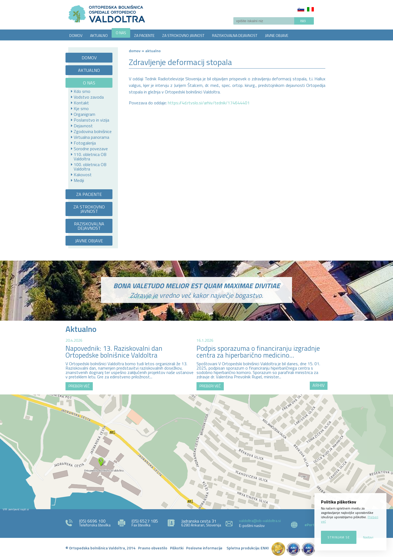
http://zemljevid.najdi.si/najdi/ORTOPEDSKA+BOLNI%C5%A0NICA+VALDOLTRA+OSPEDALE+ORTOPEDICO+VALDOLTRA (196, 451)
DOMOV (75, 35)
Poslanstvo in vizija (91, 120)
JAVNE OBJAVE (276, 35)
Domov (135, 51)
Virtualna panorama (91, 137)
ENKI (265, 548)
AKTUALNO (99, 35)
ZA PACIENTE (144, 35)
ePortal (311, 524)
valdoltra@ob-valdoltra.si (260, 520)
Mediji (79, 180)
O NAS (121, 33)
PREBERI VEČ (79, 386)
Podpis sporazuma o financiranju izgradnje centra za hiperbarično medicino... (258, 351)
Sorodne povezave (91, 148)
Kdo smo (82, 91)
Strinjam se (338, 537)
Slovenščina (300, 9)
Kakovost (83, 174)
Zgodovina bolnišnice (93, 131)
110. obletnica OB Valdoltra (90, 156)
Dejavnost (83, 125)
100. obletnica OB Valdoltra (90, 166)
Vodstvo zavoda (89, 97)
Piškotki (176, 548)
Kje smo (81, 108)
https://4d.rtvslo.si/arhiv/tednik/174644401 (209, 102)
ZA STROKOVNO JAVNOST (183, 35)
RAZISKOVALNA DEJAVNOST (234, 35)
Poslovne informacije (204, 548)
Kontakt (81, 103)
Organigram (84, 114)
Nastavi (368, 537)
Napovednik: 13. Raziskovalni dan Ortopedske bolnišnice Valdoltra (114, 351)
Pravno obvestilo (152, 548)
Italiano (310, 9)
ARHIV (318, 385)
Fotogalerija (85, 143)
